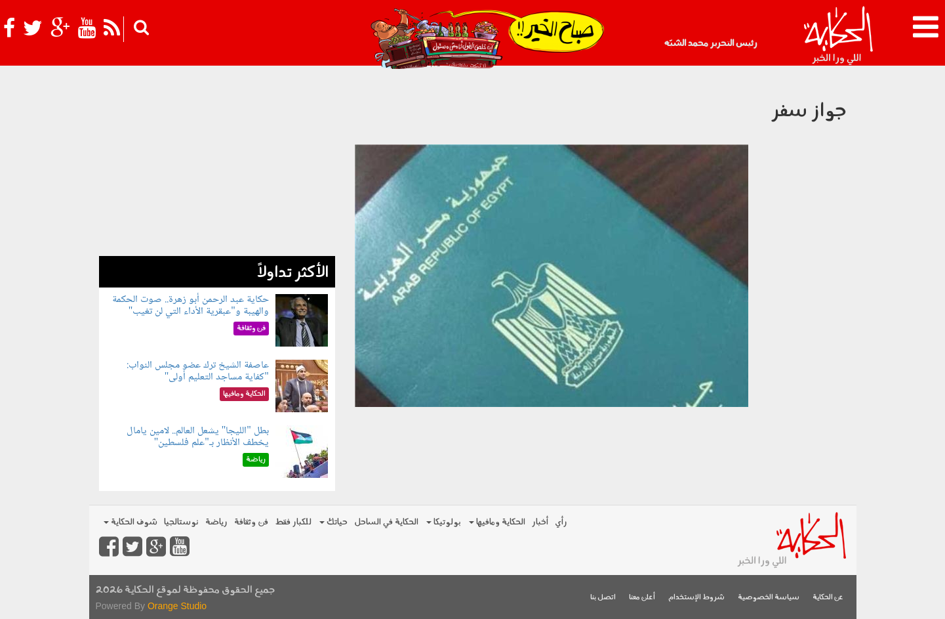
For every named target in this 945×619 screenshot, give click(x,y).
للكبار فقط (293, 522)
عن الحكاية (828, 597)
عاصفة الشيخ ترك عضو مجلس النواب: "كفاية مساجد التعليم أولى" (198, 371)
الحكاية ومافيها (497, 522)
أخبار (540, 522)
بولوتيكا (443, 522)
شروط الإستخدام (696, 597)
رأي (561, 522)
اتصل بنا (603, 597)
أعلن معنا (642, 597)
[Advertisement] (217, 164)
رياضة (216, 522)
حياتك (333, 522)
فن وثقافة (251, 522)
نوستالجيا (181, 522)
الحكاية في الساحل (386, 522)
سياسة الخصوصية (768, 597)
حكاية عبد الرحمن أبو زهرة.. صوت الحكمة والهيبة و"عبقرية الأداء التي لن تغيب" (190, 305)
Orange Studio (177, 606)
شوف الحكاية (130, 522)
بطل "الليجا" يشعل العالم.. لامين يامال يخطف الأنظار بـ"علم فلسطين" (198, 437)
